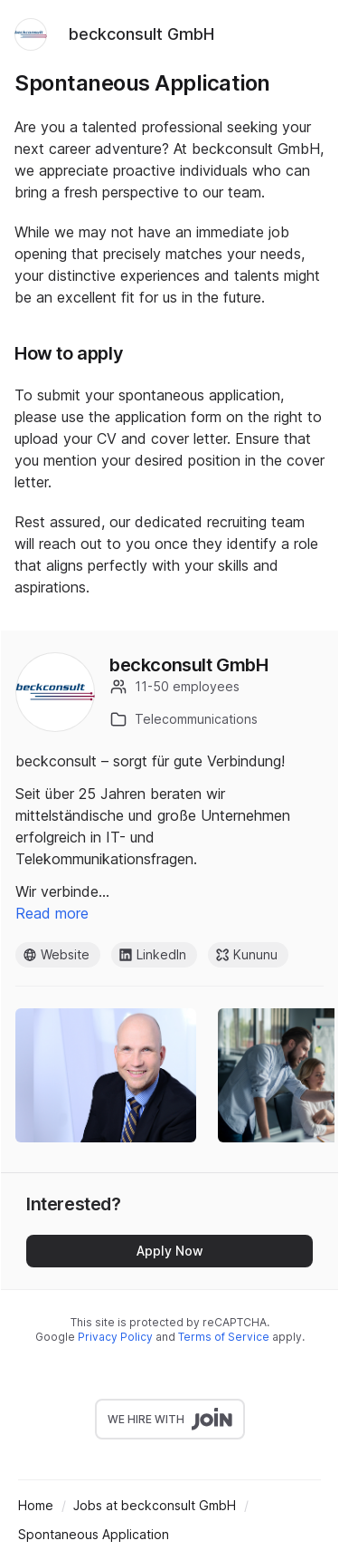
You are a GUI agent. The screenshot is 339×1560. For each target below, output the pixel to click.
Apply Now (170, 1250)
